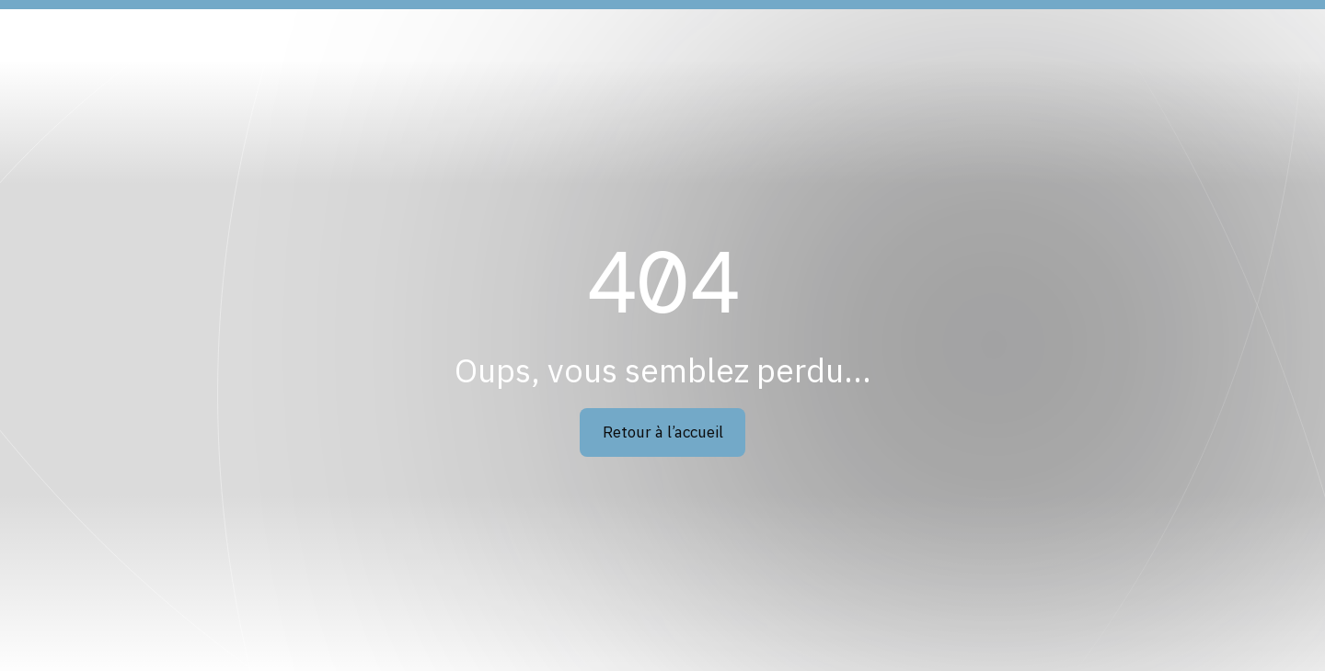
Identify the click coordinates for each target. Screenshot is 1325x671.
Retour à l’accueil (663, 431)
